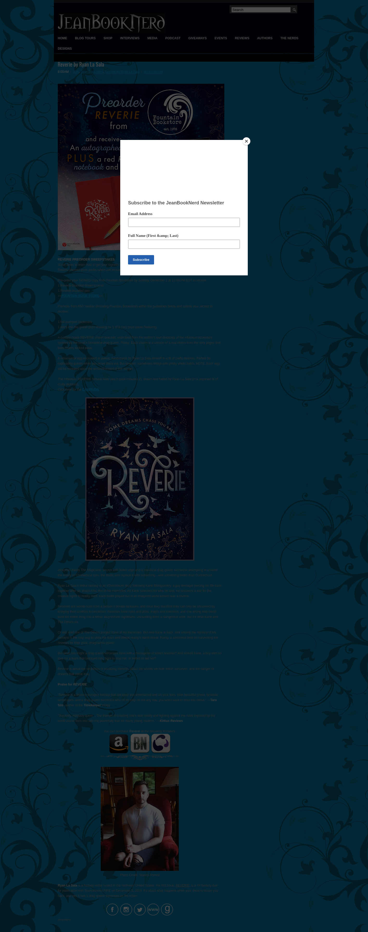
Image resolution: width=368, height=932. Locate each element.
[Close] (246, 141)
